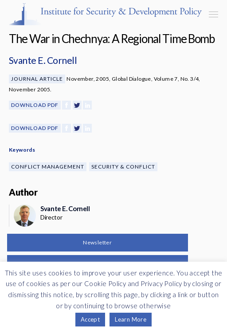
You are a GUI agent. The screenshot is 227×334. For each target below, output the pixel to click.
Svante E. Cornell (43, 60)
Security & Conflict (123, 166)
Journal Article (37, 78)
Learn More (130, 319)
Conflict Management (47, 166)
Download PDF (35, 105)
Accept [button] (90, 319)
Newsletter (97, 242)
